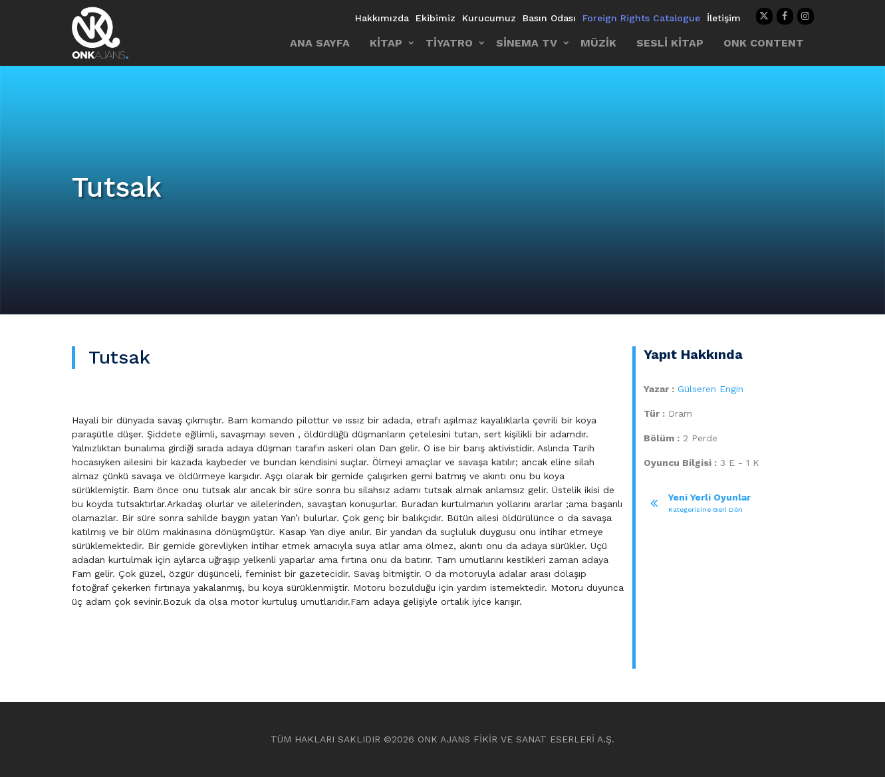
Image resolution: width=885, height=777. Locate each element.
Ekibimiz (435, 18)
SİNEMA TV (526, 43)
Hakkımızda (382, 18)
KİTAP (386, 43)
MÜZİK (598, 43)
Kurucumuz (489, 18)
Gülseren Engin (710, 389)
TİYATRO (449, 43)
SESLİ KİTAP (669, 43)
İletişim (724, 18)
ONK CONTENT (763, 43)
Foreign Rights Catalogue (641, 18)
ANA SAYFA (320, 43)
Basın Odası (549, 18)
